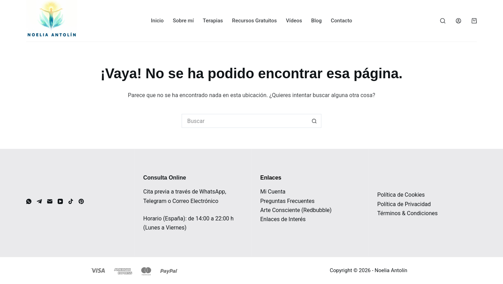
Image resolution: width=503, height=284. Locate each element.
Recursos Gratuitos (254, 20)
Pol (381, 204)
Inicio (157, 20)
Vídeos (294, 20)
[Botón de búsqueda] (314, 121)
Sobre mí (183, 20)
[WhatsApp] (28, 201)
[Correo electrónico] (49, 201)
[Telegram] (39, 201)
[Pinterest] (81, 201)
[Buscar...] (244, 121)
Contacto (341, 20)
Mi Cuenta (272, 191)
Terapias (213, 20)
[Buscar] (442, 20)
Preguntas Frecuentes (287, 201)
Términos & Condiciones (407, 213)
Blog (316, 20)
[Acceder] (458, 20)
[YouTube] (60, 201)
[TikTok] (70, 201)
